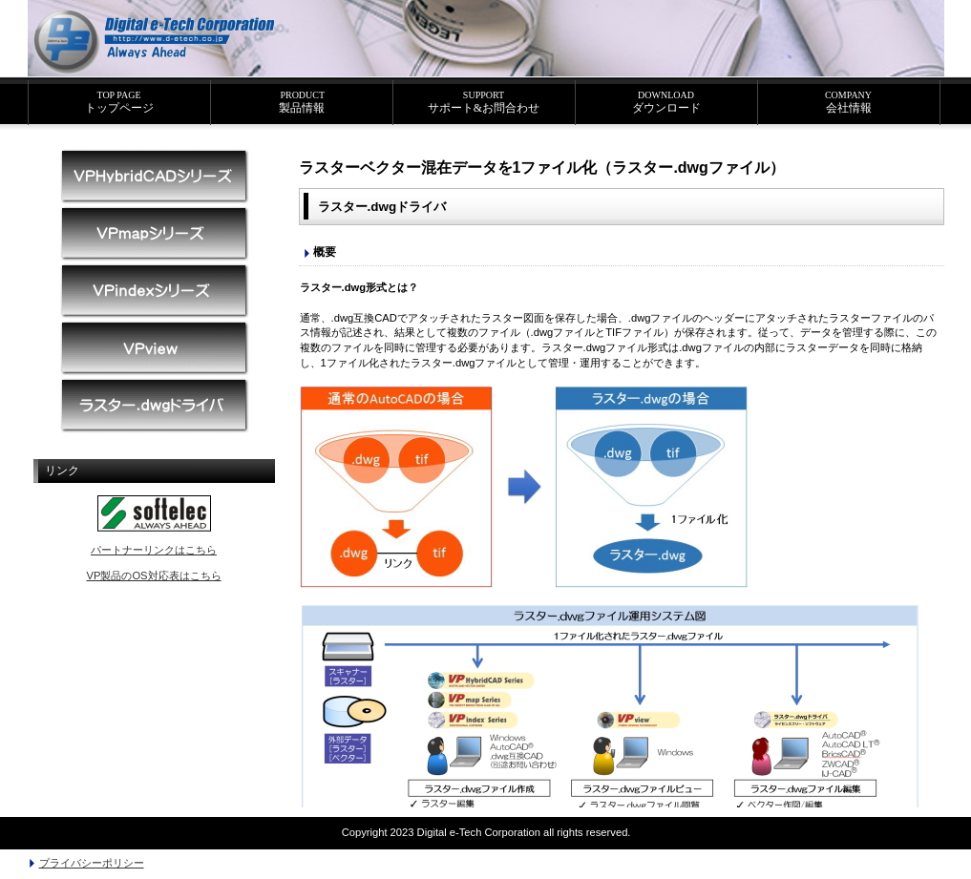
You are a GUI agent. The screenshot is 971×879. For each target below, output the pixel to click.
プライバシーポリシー (91, 863)
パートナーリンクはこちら (154, 549)
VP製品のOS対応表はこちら (153, 575)
